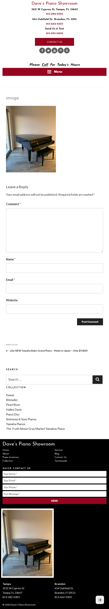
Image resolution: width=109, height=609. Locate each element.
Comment (13, 204)
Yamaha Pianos (15, 424)
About (5, 454)
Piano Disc (13, 414)
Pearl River (13, 404)
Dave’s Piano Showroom (54, 3)
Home (5, 450)
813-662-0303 (54, 24)
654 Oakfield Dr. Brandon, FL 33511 (54, 19)
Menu (54, 71)
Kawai (10, 395)
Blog (57, 454)
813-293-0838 (54, 33)
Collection (7, 461)
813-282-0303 (54, 14)
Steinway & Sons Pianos (21, 419)
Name (10, 259)
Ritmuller (12, 400)
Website (12, 300)
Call (45, 65)
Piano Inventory (10, 457)
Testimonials (61, 461)
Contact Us (54, 41)
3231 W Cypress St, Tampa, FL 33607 (54, 9)
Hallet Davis (14, 409)
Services (59, 450)
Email (10, 280)
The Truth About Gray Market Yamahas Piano (35, 428)
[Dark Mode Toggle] (100, 600)
